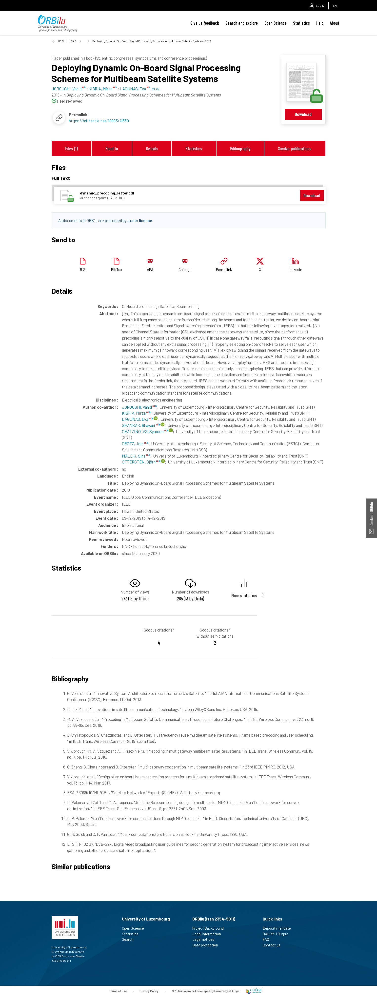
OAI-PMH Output (278, 934)
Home (72, 40)
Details (152, 148)
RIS (82, 269)
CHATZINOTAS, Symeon (145, 431)
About (334, 23)
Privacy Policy (149, 991)
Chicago (185, 269)
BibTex (116, 269)
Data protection (207, 945)
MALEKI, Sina (136, 455)
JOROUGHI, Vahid (139, 406)
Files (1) (71, 148)
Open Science (275, 23)
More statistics (244, 595)
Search (130, 939)
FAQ (268, 939)
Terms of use (118, 991)
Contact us (274, 945)
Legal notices (205, 939)
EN (335, 5)
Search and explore (241, 23)
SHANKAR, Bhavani (141, 425)
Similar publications (294, 148)
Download (303, 114)
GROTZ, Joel (135, 443)
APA (150, 269)
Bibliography (240, 148)
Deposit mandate (279, 928)
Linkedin (295, 269)
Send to (111, 148)
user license (141, 220)
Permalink (224, 269)
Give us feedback (204, 23)
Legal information (208, 934)
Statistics (301, 23)
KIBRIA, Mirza (136, 412)
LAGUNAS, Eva (137, 419)
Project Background (210, 928)
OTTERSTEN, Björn (141, 461)
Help (319, 23)
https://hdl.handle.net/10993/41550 (99, 120)
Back (61, 40)
